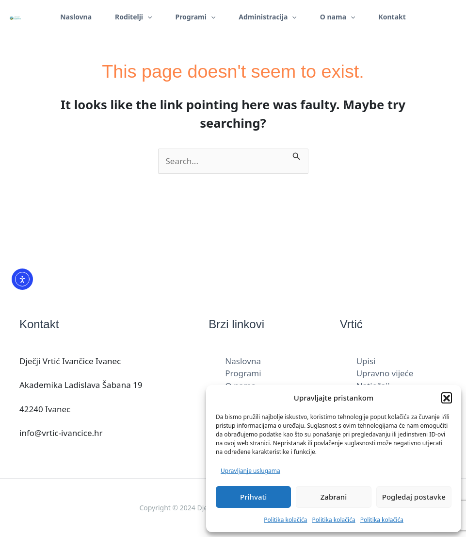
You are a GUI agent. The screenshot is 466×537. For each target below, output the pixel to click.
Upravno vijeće (385, 373)
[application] (147, 17)
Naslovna (76, 16)
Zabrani (334, 497)
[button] (446, 398)
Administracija (267, 17)
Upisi (366, 361)
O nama (337, 17)
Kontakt (391, 16)
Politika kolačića (285, 520)
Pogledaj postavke (414, 497)
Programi (195, 17)
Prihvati (253, 497)
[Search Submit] (296, 155)
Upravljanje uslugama (250, 471)
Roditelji (133, 17)
